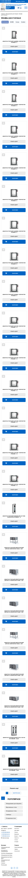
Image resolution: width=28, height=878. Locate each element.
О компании (18, 826)
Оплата (16, 832)
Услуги (16, 845)
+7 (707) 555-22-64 (5, 836)
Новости (16, 837)
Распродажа (4, 864)
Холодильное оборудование (4, 851)
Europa (17, 22)
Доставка (16, 830)
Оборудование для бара (6, 855)
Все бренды (5, 22)
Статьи (16, 839)
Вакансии (16, 834)
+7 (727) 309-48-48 (5, 0)
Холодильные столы (11, 811)
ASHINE (12, 22)
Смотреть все (16, 793)
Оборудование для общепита (13, 803)
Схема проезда (5, 837)
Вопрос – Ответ (18, 836)
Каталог (3, 845)
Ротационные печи (11, 818)
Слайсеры (8, 814)
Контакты (16, 828)
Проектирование (18, 847)
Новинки (3, 863)
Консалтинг (17, 851)
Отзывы (16, 841)
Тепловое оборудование (6, 853)
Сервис (16, 849)
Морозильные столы (11, 807)
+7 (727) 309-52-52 (5, 2)
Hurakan (23, 22)
